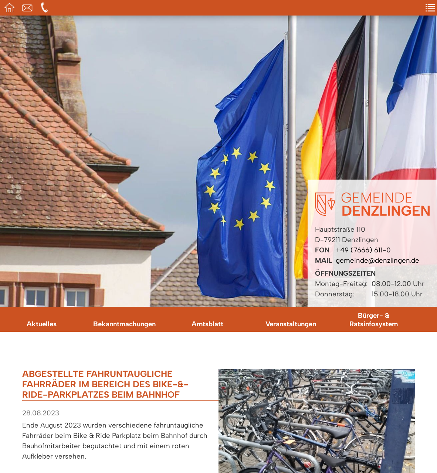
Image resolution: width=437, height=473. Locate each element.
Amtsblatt (207, 324)
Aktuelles (42, 324)
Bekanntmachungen (124, 324)
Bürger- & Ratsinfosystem (373, 319)
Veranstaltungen (290, 324)
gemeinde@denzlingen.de (377, 260)
